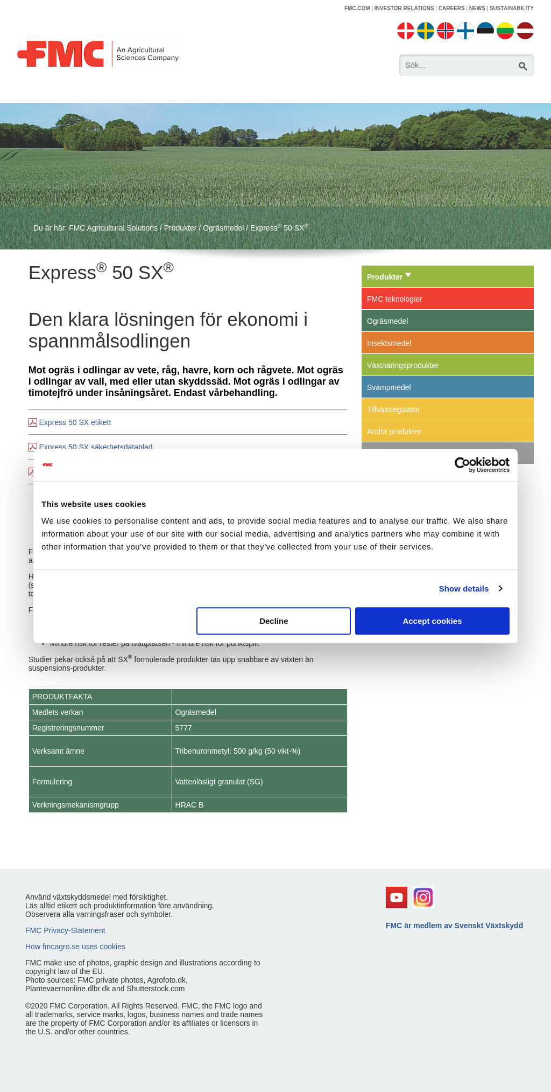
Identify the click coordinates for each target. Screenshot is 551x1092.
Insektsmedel (389, 343)
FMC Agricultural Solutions (113, 228)
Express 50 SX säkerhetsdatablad (96, 447)
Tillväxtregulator (393, 409)
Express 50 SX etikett (75, 422)
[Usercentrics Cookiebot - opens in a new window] (462, 465)
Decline (273, 620)
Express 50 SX (279, 228)
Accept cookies (432, 620)
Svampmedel (389, 387)
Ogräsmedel (223, 228)
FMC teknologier (394, 299)
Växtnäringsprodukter (403, 365)
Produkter (180, 228)
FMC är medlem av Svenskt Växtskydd (454, 925)
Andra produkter (394, 431)
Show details (464, 588)
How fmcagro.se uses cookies (75, 946)
